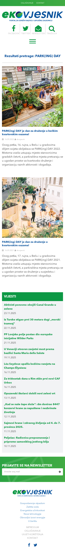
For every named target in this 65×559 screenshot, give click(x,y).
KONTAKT (40, 3)
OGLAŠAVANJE (27, 3)
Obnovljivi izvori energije (32, 518)
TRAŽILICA (52, 30)
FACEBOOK (13, 30)
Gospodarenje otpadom (32, 503)
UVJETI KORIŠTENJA (32, 534)
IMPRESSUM (32, 527)
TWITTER (25, 30)
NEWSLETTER (38, 30)
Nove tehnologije (32, 514)
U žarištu (32, 521)
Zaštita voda (32, 507)
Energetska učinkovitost (32, 510)
